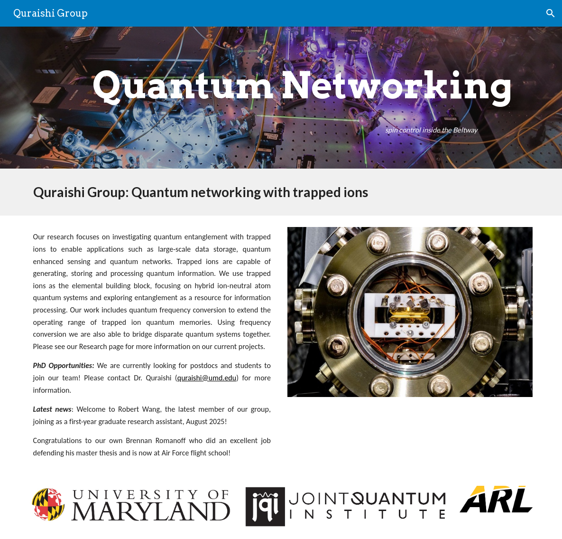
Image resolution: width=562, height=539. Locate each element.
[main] (302, 85)
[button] (550, 13)
